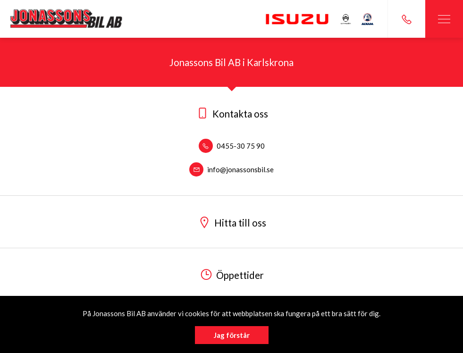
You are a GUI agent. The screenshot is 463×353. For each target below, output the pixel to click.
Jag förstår (232, 335)
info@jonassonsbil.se (231, 169)
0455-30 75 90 (232, 146)
